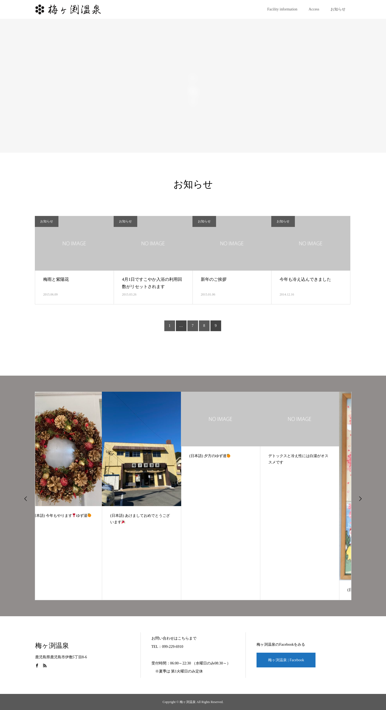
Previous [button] (25, 498)
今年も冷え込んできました (305, 279)
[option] (74, 496)
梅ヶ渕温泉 (52, 645)
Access (314, 9)
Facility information (282, 9)
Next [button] (360, 498)
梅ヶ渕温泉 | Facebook (286, 660)
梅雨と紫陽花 (56, 279)
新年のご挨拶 (214, 279)
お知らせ (338, 9)
